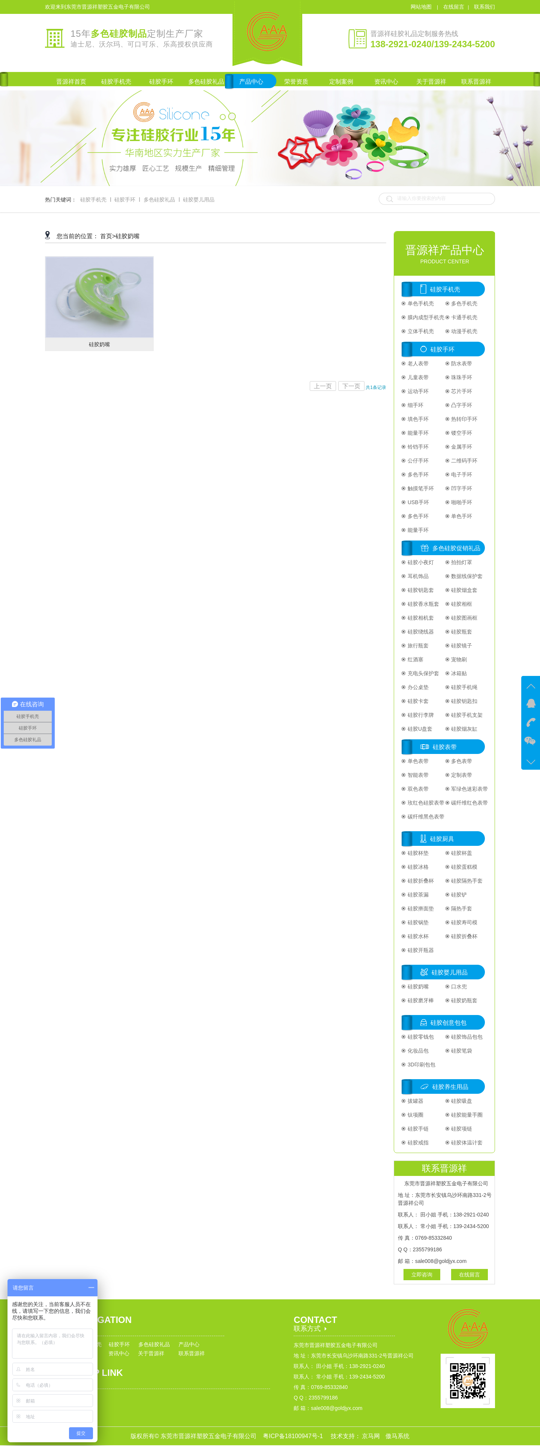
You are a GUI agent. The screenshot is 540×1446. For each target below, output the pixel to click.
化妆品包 (417, 1051)
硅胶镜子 (461, 646)
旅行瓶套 (417, 646)
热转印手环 (464, 419)
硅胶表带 (445, 747)
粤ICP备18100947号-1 (294, 1436)
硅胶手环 (124, 200)
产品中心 (189, 1344)
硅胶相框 (461, 604)
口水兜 (458, 987)
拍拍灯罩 (461, 562)
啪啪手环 (461, 502)
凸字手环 (461, 405)
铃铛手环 (417, 447)
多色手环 (417, 474)
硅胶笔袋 (461, 1051)
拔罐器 (414, 1101)
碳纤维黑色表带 (425, 817)
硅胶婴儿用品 (198, 200)
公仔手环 (417, 461)
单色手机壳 (420, 303)
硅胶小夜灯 (420, 562)
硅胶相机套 (420, 618)
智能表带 (417, 775)
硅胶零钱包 (420, 1037)
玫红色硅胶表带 (425, 803)
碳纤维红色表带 (469, 803)
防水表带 (461, 363)
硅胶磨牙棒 (420, 1000)
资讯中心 (118, 1353)
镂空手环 (461, 433)
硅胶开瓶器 (420, 950)
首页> (108, 236)
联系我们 (484, 7)
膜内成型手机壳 (425, 317)
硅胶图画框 (464, 618)
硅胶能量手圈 (466, 1115)
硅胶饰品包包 (466, 1037)
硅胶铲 (458, 895)
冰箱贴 (458, 673)
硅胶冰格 (417, 867)
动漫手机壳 (464, 331)
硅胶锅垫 (417, 922)
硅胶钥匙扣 (464, 701)
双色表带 (417, 789)
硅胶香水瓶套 (422, 604)
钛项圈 (414, 1115)
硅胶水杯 (417, 936)
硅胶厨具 (442, 839)
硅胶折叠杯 (420, 881)
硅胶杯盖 (461, 853)
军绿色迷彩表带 (469, 789)
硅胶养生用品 (450, 1087)
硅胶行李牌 (420, 715)
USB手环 (417, 502)
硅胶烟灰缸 (464, 729)
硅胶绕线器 (420, 632)
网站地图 (422, 7)
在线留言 (453, 7)
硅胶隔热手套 (466, 881)
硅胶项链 (461, 1129)
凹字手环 (461, 488)
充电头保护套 (422, 673)
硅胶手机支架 (466, 715)
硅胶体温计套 (466, 1143)
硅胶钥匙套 (420, 590)
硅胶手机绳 (464, 687)
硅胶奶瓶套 (464, 1000)
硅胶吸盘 (461, 1101)
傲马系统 (398, 1436)
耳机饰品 (417, 576)
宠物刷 (458, 659)
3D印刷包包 (420, 1065)
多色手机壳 (464, 303)
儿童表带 (417, 377)
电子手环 (461, 474)
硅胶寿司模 (464, 922)
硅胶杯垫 (417, 853)
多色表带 (461, 761)
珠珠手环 (461, 377)
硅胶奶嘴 (128, 236)
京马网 (371, 1436)
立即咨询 (421, 1275)
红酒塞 (414, 659)
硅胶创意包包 (448, 1023)
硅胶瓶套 (461, 632)
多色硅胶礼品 (159, 200)
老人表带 (417, 363)
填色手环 (417, 419)
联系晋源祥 (191, 1353)
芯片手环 (461, 391)
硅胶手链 (417, 1129)
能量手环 (417, 433)
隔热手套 (461, 908)
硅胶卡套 (417, 701)
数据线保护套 (466, 576)
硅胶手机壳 (93, 200)
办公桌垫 (417, 687)
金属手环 (461, 447)
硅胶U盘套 (419, 729)
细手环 (414, 405)
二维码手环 (464, 461)
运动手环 (417, 391)
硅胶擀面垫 (420, 908)
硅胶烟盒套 (464, 590)
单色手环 (461, 516)
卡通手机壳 (464, 317)
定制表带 (461, 775)
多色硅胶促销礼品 (456, 548)
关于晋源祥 (151, 1353)
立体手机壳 (420, 331)
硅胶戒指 (417, 1143)
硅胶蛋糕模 (464, 867)
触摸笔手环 (420, 488)
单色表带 (417, 761)
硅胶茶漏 (417, 895)
